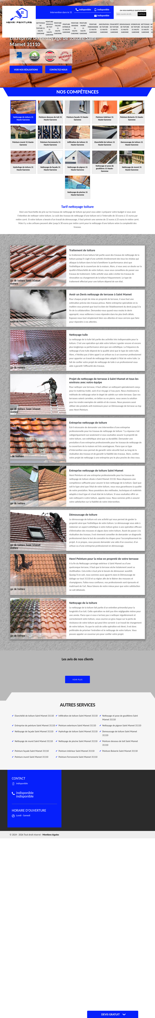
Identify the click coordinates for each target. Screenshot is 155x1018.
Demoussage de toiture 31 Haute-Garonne (125, 28)
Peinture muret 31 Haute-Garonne (83, 28)
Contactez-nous (58, 69)
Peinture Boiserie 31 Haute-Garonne (75, 28)
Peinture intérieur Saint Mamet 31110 (76, 751)
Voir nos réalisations (26, 69)
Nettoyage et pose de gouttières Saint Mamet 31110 (120, 717)
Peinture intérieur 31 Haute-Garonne (66, 28)
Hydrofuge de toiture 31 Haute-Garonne (135, 28)
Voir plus (78, 679)
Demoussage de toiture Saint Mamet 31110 (119, 733)
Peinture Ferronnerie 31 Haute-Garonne (93, 28)
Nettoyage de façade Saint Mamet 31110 (34, 731)
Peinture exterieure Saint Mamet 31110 (77, 725)
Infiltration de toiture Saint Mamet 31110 (78, 715)
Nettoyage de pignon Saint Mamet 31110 (121, 725)
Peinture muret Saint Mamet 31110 (31, 757)
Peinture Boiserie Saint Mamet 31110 (120, 751)
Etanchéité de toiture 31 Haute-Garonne (114, 28)
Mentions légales (50, 834)
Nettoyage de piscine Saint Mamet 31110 (78, 741)
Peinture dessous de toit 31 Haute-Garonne (49, 28)
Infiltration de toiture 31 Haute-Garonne (104, 28)
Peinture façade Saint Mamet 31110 (32, 751)
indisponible (83, 9)
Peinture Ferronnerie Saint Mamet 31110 (78, 757)
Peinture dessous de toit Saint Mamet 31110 (120, 743)
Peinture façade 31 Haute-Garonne (57, 28)
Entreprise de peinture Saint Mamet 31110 (35, 725)
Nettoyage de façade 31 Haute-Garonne (145, 28)
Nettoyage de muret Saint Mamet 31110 (34, 741)
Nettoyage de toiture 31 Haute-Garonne (40, 28)
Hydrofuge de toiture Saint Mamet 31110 (78, 731)
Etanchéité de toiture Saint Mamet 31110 (34, 715)
